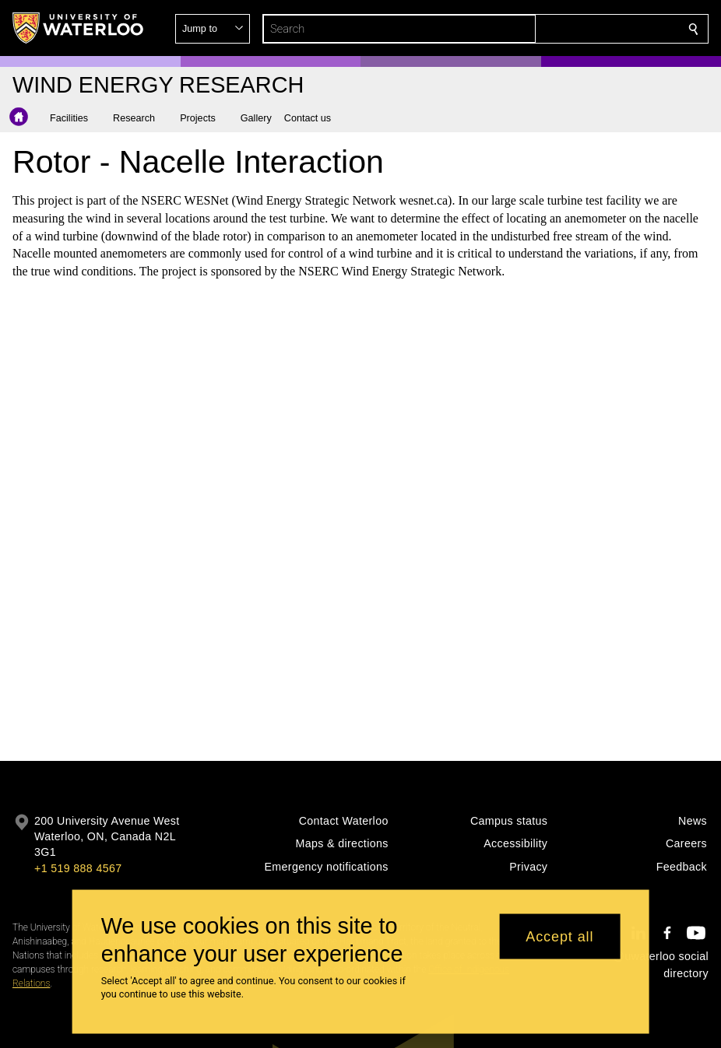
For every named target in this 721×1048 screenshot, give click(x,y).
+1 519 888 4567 (77, 868)
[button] (580, 29)
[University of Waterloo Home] (78, 28)
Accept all (559, 936)
